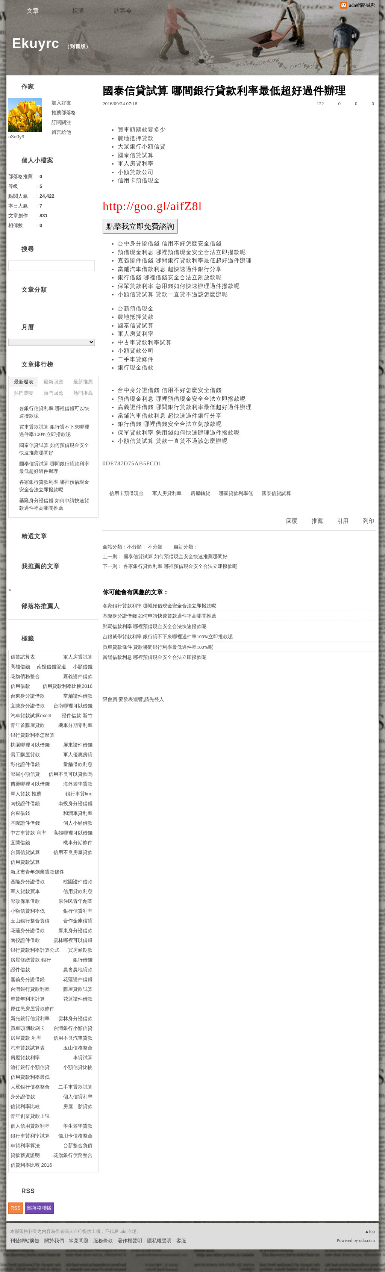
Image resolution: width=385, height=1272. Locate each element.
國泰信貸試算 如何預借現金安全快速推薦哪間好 (175, 556)
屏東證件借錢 (77, 745)
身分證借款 (23, 1096)
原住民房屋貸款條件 (33, 1009)
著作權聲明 (130, 1240)
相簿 (78, 11)
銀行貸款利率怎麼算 (33, 735)
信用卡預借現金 (139, 180)
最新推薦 (83, 382)
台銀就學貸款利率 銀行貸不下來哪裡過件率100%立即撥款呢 (168, 636)
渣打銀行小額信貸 (30, 1067)
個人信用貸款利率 (30, 1126)
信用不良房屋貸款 (72, 852)
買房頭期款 (80, 950)
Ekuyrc (35, 43)
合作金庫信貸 (77, 921)
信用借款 (20, 686)
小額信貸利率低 (28, 911)
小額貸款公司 (136, 172)
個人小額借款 (77, 823)
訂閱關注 (61, 122)
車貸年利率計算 (28, 999)
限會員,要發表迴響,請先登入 (133, 699)
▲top (370, 1231)
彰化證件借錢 (25, 764)
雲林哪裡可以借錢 (72, 940)
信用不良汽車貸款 (72, 1038)
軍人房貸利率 (136, 164)
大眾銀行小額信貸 (142, 147)
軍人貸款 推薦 (26, 794)
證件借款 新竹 (77, 715)
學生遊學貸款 (77, 1126)
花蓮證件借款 (77, 999)
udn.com (367, 1240)
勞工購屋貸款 (25, 754)
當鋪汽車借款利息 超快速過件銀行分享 (170, 269)
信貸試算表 (23, 657)
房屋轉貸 (200, 493)
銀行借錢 (82, 960)
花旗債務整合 (25, 676)
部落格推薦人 (40, 606)
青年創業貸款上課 (30, 1116)
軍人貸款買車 (25, 891)
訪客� (123, 11)
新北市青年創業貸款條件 (37, 872)
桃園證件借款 (77, 881)
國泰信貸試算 (136, 155)
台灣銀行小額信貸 (72, 1028)
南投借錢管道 (51, 666)
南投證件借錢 (25, 803)
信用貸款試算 (25, 862)
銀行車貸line (78, 794)
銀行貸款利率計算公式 (35, 950)
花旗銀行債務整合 (72, 1155)
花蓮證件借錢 (77, 979)
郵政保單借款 (25, 901)
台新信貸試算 (25, 852)
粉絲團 (17, 1266)
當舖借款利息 (77, 764)
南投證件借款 (25, 940)
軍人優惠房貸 (77, 754)
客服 (181, 1240)
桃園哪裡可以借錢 (30, 745)
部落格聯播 (39, 1208)
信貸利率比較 (25, 1106)
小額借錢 (82, 666)
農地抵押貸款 (136, 138)
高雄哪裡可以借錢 (72, 833)
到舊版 (78, 46)
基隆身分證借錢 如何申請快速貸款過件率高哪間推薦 (159, 616)
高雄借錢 (20, 666)
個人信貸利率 (77, 1096)
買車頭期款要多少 (142, 130)
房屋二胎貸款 (77, 1106)
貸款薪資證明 (25, 1155)
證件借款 (20, 969)
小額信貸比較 (77, 1067)
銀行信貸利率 (77, 911)
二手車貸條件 (136, 359)
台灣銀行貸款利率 (30, 989)
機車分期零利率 (75, 725)
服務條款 (103, 1240)
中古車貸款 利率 (28, 833)
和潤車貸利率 (77, 813)
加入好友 (61, 103)
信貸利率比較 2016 (31, 1165)
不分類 (134, 547)
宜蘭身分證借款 (28, 706)
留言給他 (61, 132)
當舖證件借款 (77, 696)
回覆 (291, 521)
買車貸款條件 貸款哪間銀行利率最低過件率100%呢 (158, 647)
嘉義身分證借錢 (28, 979)
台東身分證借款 (28, 696)
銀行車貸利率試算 (30, 1136)
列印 (368, 521)
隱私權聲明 (159, 1240)
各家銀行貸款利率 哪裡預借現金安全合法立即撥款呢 (180, 566)
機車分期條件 (77, 842)
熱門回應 (53, 393)
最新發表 (23, 382)
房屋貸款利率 (25, 1057)
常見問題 (78, 1240)
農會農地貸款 (77, 969)
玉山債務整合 (77, 1048)
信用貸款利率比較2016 (67, 686)
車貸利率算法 (25, 1145)
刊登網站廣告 (24, 1240)
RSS (16, 1208)
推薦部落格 (64, 112)
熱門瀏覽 (23, 393)
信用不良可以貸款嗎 (70, 774)
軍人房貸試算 (77, 657)
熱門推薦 (83, 393)
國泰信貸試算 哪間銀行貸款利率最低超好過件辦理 (54, 467)
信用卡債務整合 (75, 1136)
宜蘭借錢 (20, 842)
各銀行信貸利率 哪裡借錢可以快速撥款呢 (54, 412)
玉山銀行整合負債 (30, 921)
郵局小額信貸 (25, 774)
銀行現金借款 (136, 368)
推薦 (317, 521)
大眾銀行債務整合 (30, 1087)
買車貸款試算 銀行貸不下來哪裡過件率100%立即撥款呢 (54, 430)
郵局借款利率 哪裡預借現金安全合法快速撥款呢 (154, 626)
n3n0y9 (16, 136)
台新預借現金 (136, 309)
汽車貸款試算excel (31, 715)
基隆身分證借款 (28, 881)
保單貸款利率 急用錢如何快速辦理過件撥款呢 (179, 286)
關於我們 (54, 1240)
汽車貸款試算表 (28, 1048)
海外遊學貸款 (77, 784)
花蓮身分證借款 (28, 930)
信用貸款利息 (77, 891)
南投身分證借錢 (75, 803)
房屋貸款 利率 (26, 1038)
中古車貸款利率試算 (145, 342)
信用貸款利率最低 (30, 1077)
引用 (343, 521)
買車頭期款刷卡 (28, 1028)
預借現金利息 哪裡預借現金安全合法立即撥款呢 (182, 252)
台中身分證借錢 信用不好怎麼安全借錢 (170, 244)
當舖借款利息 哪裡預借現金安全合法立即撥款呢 (154, 657)
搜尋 (88, 265)
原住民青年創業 (75, 901)
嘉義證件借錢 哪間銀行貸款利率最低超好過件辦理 (185, 260)
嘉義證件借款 (77, 676)
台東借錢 (20, 813)
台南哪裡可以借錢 (72, 706)
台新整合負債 (77, 1145)
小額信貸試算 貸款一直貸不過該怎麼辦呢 (173, 294)
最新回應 (53, 382)
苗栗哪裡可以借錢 (30, 784)
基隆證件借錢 (25, 823)
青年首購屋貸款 (28, 725)
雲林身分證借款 (75, 1018)
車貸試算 (82, 1057)
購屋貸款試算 (77, 989)
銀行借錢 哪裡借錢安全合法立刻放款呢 (170, 277)
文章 (33, 11)
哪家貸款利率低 (236, 493)
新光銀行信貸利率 (30, 1018)
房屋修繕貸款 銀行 (31, 960)
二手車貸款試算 (75, 1087)
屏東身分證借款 (75, 930)
